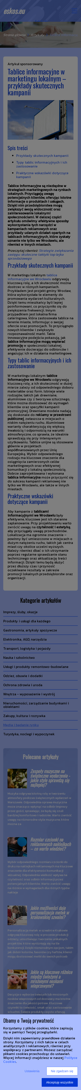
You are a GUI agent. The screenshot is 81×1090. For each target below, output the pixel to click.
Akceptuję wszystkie (59, 1082)
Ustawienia (32, 1071)
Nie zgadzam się (62, 1071)
